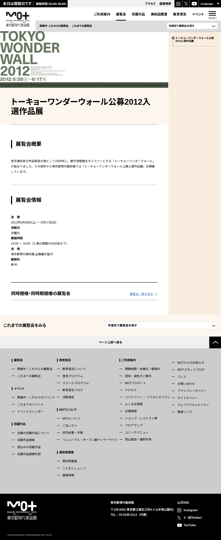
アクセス (131, 390)
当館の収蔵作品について (33, 433)
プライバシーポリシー (192, 390)
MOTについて (68, 409)
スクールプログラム (75, 383)
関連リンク (184, 411)
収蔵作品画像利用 (29, 454)
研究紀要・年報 (72, 432)
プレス (181, 376)
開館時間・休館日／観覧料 (142, 369)
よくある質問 (134, 404)
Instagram (191, 510)
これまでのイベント (30, 404)
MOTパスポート (135, 383)
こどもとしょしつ (74, 468)
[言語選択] (210, 3)
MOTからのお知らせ (191, 362)
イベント (198, 14)
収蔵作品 (138, 14)
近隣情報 (131, 411)
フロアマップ (134, 425)
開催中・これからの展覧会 (54, 25)
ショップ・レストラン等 (141, 418)
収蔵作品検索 (26, 440)
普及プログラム (72, 376)
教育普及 (179, 14)
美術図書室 (159, 14)
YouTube (190, 525)
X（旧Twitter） (194, 517)
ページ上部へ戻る (110, 342)
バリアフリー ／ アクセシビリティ (147, 397)
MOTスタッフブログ (191, 369)
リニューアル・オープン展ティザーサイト (90, 439)
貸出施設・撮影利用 (138, 439)
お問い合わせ (186, 383)
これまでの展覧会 (82, 25)
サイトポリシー (187, 398)
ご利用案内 (102, 14)
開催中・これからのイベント (36, 397)
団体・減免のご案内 (138, 376)
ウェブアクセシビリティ (193, 405)
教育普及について (74, 369)
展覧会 (121, 14)
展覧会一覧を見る (141, 294)
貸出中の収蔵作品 (29, 447)
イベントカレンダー (30, 411)
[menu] (212, 13)
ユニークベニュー (136, 432)
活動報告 (68, 397)
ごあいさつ (69, 425)
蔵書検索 (68, 475)
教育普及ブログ (72, 390)
